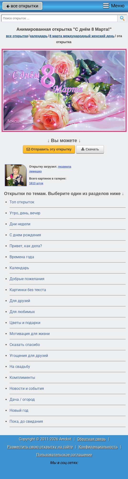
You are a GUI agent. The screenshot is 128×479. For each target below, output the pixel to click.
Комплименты (22, 377)
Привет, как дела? (26, 246)
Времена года (22, 257)
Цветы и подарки (25, 322)
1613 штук (36, 183)
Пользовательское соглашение (64, 455)
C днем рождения (25, 235)
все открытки (22, 5)
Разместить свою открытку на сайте (40, 447)
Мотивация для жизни (30, 333)
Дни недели (20, 224)
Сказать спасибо (25, 344)
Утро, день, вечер (25, 213)
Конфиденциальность (98, 447)
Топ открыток (22, 202)
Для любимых (22, 311)
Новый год (19, 410)
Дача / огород (22, 399)
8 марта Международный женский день (81, 36)
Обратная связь (91, 439)
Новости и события (27, 388)
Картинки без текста (28, 290)
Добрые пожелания (27, 279)
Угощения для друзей (29, 355)
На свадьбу (20, 366)
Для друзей (20, 301)
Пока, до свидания (26, 421)
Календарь (39, 36)
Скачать (90, 149)
